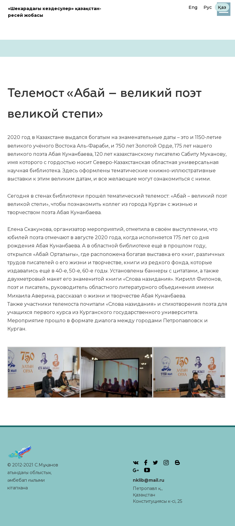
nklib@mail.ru (148, 480)
